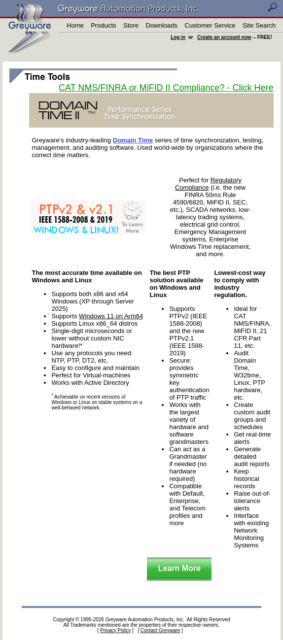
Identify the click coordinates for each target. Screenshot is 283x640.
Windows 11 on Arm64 (111, 316)
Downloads (161, 25)
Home (75, 25)
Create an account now (224, 37)
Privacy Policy (115, 630)
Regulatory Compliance (208, 183)
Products (103, 25)
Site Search (259, 25)
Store (131, 25)
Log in (178, 37)
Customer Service (209, 25)
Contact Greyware (160, 630)
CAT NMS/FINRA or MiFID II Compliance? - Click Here (166, 88)
